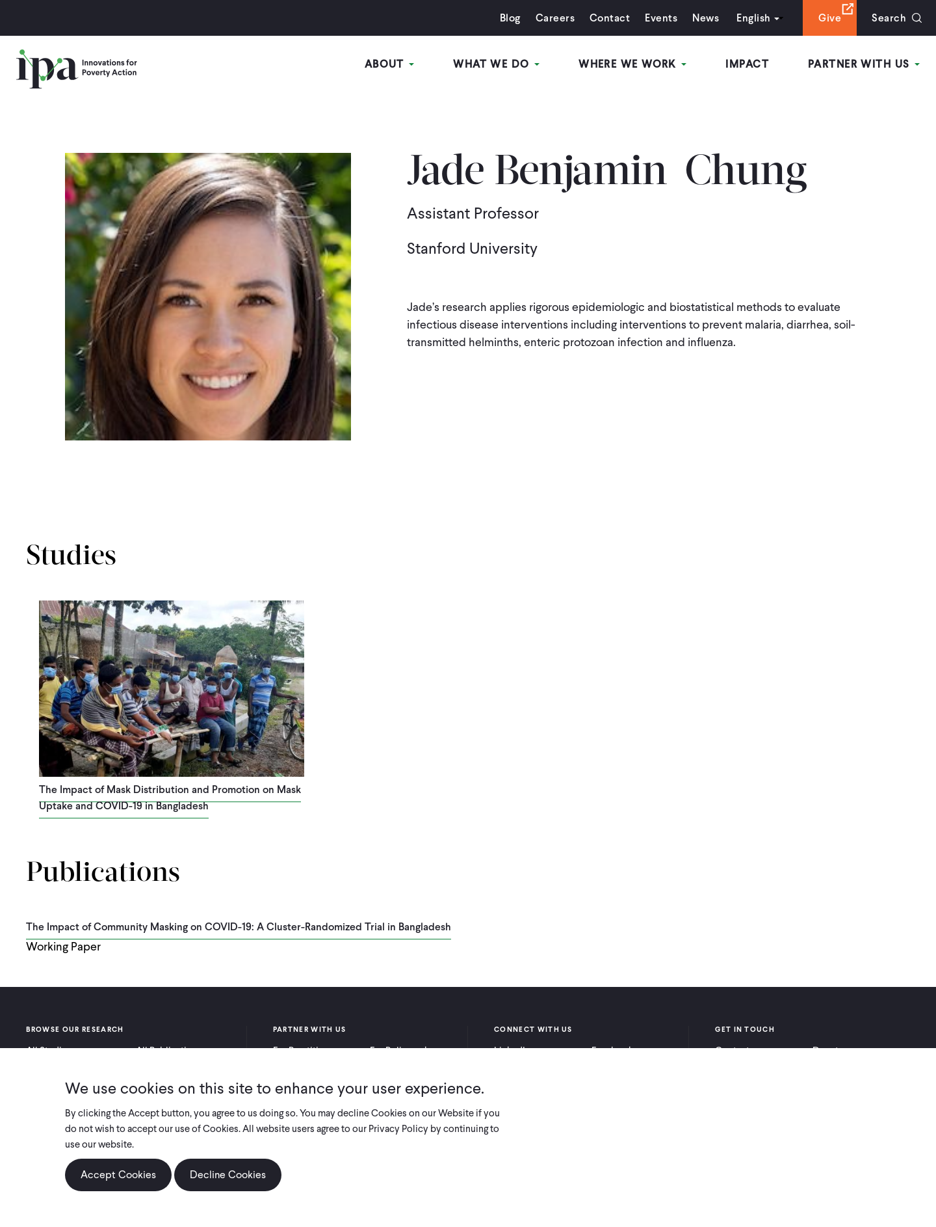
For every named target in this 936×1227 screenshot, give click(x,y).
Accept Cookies (118, 1174)
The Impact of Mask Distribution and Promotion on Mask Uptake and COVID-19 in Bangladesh (170, 798)
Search (889, 18)
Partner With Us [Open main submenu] (864, 64)
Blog (510, 18)
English (753, 18)
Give (829, 18)
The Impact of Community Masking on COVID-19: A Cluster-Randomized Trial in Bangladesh (238, 927)
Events (661, 18)
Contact (610, 18)
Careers (555, 18)
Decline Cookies (228, 1174)
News (705, 18)
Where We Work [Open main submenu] (632, 64)
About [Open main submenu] (390, 64)
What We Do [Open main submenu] (496, 64)
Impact (747, 64)
